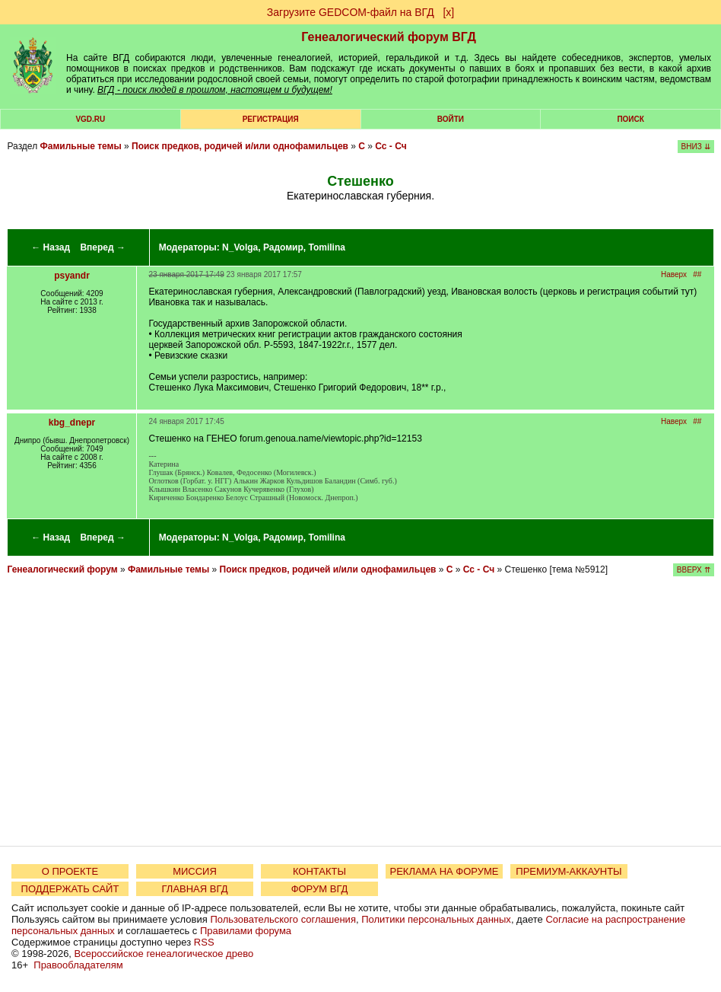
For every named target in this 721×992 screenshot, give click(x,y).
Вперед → (102, 247)
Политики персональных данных (436, 919)
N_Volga (240, 247)
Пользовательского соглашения (283, 919)
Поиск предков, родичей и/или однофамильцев (240, 146)
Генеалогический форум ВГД (388, 36)
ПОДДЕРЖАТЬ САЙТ (70, 889)
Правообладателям (77, 965)
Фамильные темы (80, 146)
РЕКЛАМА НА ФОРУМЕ (443, 871)
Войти (450, 119)
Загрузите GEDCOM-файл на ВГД (350, 12)
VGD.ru (90, 119)
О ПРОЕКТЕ (70, 871)
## (697, 274)
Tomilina (326, 247)
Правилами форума (245, 930)
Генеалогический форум (62, 569)
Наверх (674, 274)
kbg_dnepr (72, 422)
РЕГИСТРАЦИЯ (271, 119)
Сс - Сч (390, 146)
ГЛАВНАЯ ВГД (195, 889)
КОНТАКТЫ (319, 871)
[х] (448, 12)
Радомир (283, 247)
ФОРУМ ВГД (319, 889)
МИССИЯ (195, 871)
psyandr (72, 275)
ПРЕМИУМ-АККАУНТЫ (568, 871)
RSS (204, 942)
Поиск (630, 119)
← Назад (50, 247)
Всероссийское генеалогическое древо (164, 953)
